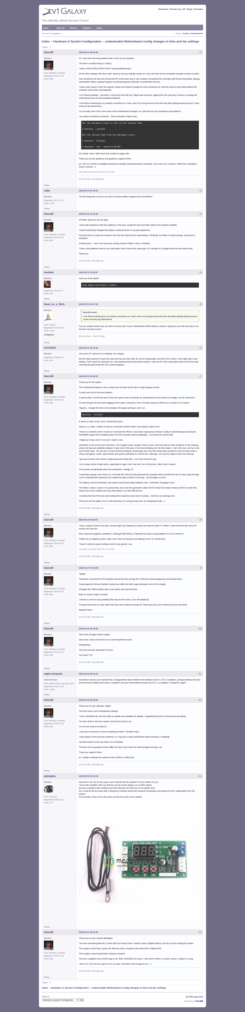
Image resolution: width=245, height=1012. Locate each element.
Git (183, 9)
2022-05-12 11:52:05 (88, 214)
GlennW (48, 52)
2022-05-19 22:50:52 (88, 700)
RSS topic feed (196, 997)
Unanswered (197, 33)
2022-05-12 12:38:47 (88, 272)
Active (186, 33)
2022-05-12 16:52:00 (88, 348)
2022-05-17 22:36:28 (88, 568)
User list (60, 28)
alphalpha (50, 776)
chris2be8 (50, 347)
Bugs (189, 9)
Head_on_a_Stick (54, 304)
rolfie (47, 190)
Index (45, 28)
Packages (198, 9)
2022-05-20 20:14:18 (88, 776)
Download (163, 9)
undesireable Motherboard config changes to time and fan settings (152, 41)
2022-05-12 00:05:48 (88, 52)
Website (50, 335)
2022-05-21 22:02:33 (88, 932)
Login (99, 28)
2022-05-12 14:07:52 (88, 304)
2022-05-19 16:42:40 (88, 628)
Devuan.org (175, 9)
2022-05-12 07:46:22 (88, 190)
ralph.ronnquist (53, 673)
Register (87, 28)
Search (73, 28)
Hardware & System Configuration (77, 41)
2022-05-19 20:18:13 (88, 674)
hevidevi (49, 272)
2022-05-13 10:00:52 (88, 376)
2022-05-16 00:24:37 (88, 520)
